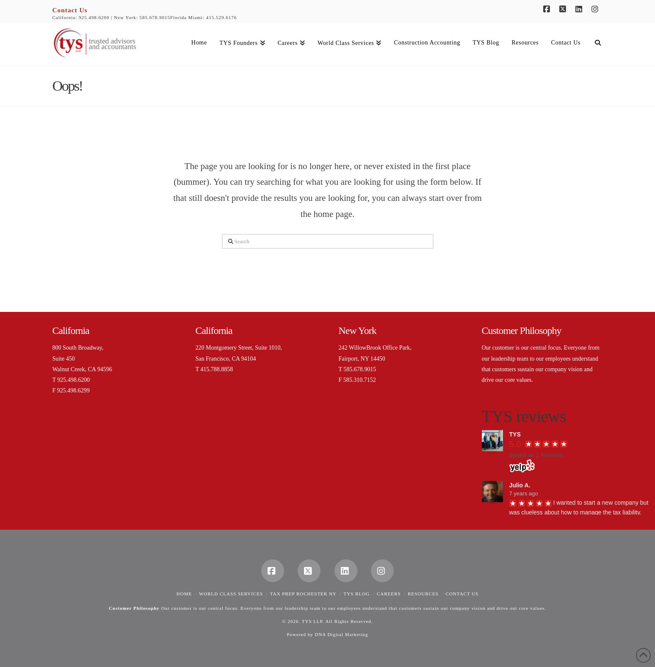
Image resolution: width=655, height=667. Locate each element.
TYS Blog (357, 593)
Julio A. (520, 485)
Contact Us (70, 10)
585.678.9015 (155, 17)
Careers (389, 593)
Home (184, 593)
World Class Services (231, 593)
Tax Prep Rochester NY (303, 593)
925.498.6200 (94, 17)
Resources (423, 593)
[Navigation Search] (594, 44)
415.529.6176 (221, 17)
